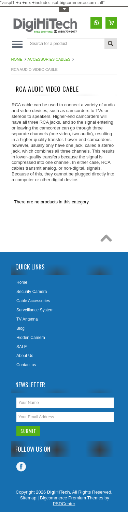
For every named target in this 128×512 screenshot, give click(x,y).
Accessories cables (49, 59)
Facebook (21, 466)
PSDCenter (64, 503)
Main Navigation (17, 44)
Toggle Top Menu (64, 9)
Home (17, 59)
